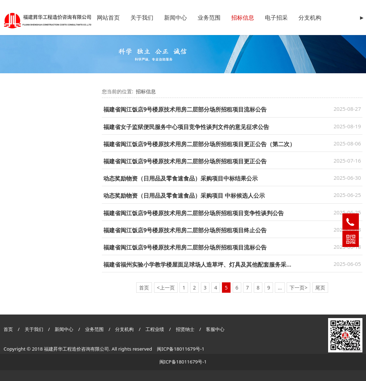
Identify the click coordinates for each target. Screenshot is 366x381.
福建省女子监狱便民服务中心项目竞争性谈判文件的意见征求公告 (186, 127)
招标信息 (242, 17)
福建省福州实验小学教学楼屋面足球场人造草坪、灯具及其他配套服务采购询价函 (206, 264)
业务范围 (209, 17)
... (280, 287)
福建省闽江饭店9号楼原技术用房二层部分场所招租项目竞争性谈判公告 (193, 213)
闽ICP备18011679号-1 (180, 349)
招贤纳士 (186, 329)
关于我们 (141, 17)
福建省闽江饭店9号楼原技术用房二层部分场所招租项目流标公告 (185, 109)
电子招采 (276, 17)
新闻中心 (175, 17)
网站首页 (108, 17)
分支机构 (309, 17)
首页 (8, 329)
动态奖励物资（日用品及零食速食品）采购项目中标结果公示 (180, 178)
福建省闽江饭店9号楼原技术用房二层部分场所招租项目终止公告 (185, 230)
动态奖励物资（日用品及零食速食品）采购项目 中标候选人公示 (184, 195)
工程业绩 (155, 329)
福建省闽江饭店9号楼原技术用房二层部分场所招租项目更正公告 (185, 161)
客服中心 (215, 329)
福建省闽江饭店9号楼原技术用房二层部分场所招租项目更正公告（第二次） (199, 144)
